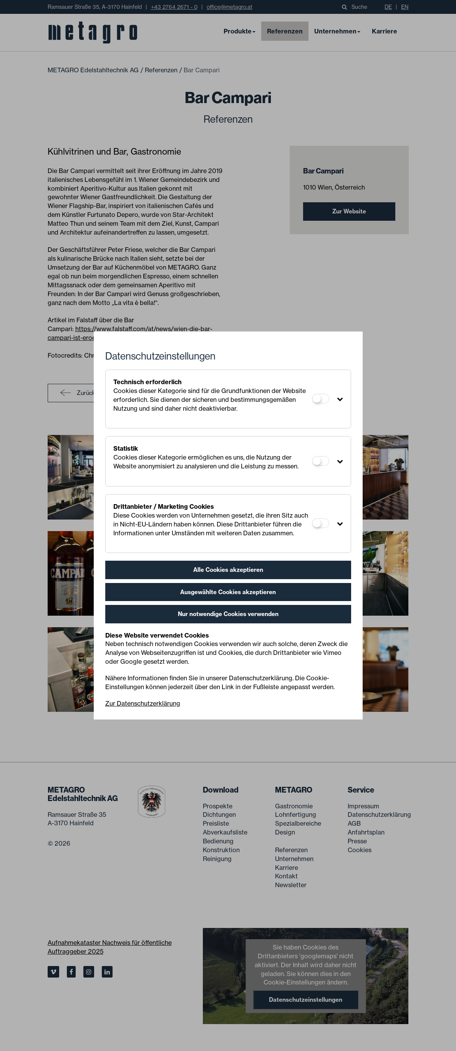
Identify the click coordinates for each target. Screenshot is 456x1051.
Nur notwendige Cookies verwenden (228, 614)
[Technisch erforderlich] (320, 398)
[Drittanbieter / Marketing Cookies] (320, 523)
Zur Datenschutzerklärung (142, 703)
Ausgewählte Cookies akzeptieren (228, 592)
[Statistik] (320, 461)
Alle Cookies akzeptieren (228, 569)
